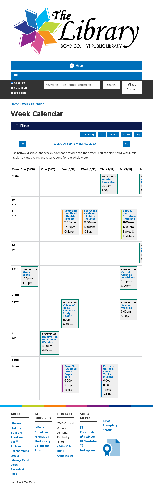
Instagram (87, 448)
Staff (14, 442)
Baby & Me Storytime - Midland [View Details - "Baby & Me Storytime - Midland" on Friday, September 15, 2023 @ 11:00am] (129, 215)
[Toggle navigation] (16, 76)
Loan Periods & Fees (17, 469)
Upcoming (88, 134)
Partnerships (20, 451)
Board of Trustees (17, 435)
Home (15, 104)
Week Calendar (33, 104)
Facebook (87, 430)
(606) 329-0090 (64, 449)
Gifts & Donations (42, 430)
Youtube (88, 441)
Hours (81, 65)
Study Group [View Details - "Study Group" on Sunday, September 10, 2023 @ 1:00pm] (26, 273)
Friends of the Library (43, 439)
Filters (25, 126)
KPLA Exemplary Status (110, 426)
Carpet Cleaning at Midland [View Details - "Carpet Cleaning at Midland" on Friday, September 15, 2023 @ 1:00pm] (128, 275)
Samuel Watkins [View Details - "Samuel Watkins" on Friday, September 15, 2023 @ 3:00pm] (126, 307)
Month (113, 134)
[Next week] (126, 144)
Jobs (38, 450)
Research (20, 88)
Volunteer (42, 446)
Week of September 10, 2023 (74, 144)
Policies (16, 446)
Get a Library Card (20, 458)
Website (20, 93)
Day (138, 134)
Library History (16, 426)
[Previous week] (22, 144)
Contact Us (65, 455)
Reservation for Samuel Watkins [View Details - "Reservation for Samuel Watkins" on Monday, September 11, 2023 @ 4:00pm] (50, 340)
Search (111, 85)
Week (126, 134)
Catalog (19, 83)
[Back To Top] (76, 482)
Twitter (87, 436)
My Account (132, 87)
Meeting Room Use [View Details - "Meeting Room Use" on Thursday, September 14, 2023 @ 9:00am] (108, 181)
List (102, 134)
